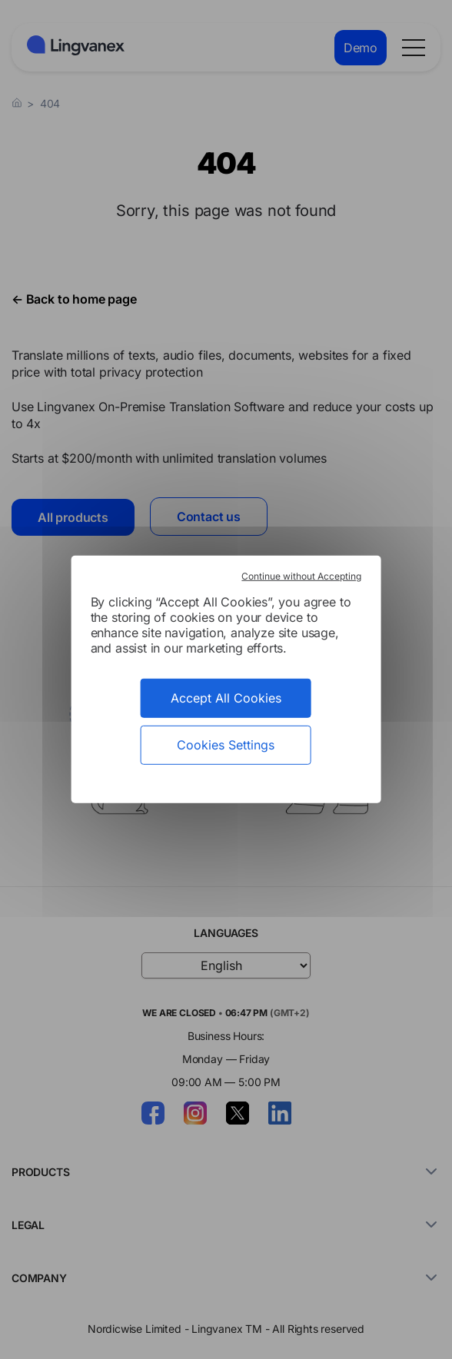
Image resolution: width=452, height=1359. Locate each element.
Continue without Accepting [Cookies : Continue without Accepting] (301, 576)
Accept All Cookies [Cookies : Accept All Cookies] (226, 698)
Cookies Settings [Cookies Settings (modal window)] (225, 745)
